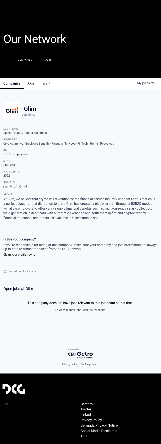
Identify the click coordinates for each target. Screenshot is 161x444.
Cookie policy (88, 364)
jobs (30, 83)
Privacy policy (69, 364)
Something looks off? (19, 271)
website (100, 310)
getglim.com (30, 114)
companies (11, 83)
